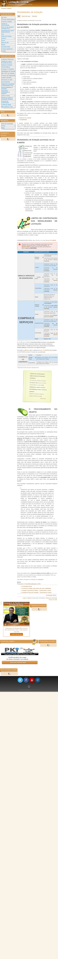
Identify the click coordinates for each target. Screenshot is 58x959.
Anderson (25, 20)
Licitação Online (18, 2)
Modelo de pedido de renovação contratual (7, 98)
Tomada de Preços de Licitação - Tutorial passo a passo (36, 592)
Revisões (34, 16)
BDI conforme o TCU (7, 106)
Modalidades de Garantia (8, 71)
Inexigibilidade (23, 119)
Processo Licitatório (6, 8)
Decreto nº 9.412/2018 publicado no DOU (30, 584)
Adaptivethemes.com (34, 690)
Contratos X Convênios (8, 69)
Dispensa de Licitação (25, 117)
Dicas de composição (7, 123)
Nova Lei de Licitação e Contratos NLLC (8, 28)
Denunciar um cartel (7, 79)
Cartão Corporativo (7, 77)
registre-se (30, 598)
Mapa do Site (5, 42)
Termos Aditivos (6, 67)
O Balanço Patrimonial (7, 59)
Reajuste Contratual (7, 65)
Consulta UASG (6, 46)
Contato (4, 51)
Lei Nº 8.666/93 (52, 240)
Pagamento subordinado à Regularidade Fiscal (8, 84)
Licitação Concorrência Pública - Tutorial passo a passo (36, 590)
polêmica (26, 350)
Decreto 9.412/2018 (41, 316)
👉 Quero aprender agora (16, 634)
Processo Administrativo (8, 19)
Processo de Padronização (5, 102)
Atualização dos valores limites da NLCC (8, 31)
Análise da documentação (5, 24)
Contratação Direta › (51, 595)
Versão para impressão (51, 598)
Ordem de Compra (6, 36)
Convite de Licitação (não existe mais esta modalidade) (36, 588)
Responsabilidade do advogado (7, 88)
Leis (3, 34)
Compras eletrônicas (7, 49)
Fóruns (3, 125)
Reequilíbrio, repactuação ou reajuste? (6, 92)
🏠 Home (4, 17)
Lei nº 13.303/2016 (45, 350)
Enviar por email (53, 599)
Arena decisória (6, 82)
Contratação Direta (27, 586)
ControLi (4, 38)
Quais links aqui (26, 16)
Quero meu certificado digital (18, 662)
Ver (19, 16)
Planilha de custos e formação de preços (7, 62)
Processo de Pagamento (8, 75)
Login (24, 598)
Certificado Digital (6, 104)
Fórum (3, 40)
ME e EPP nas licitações (8, 73)
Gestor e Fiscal (6, 95)
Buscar (3, 44)
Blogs (3, 128)
